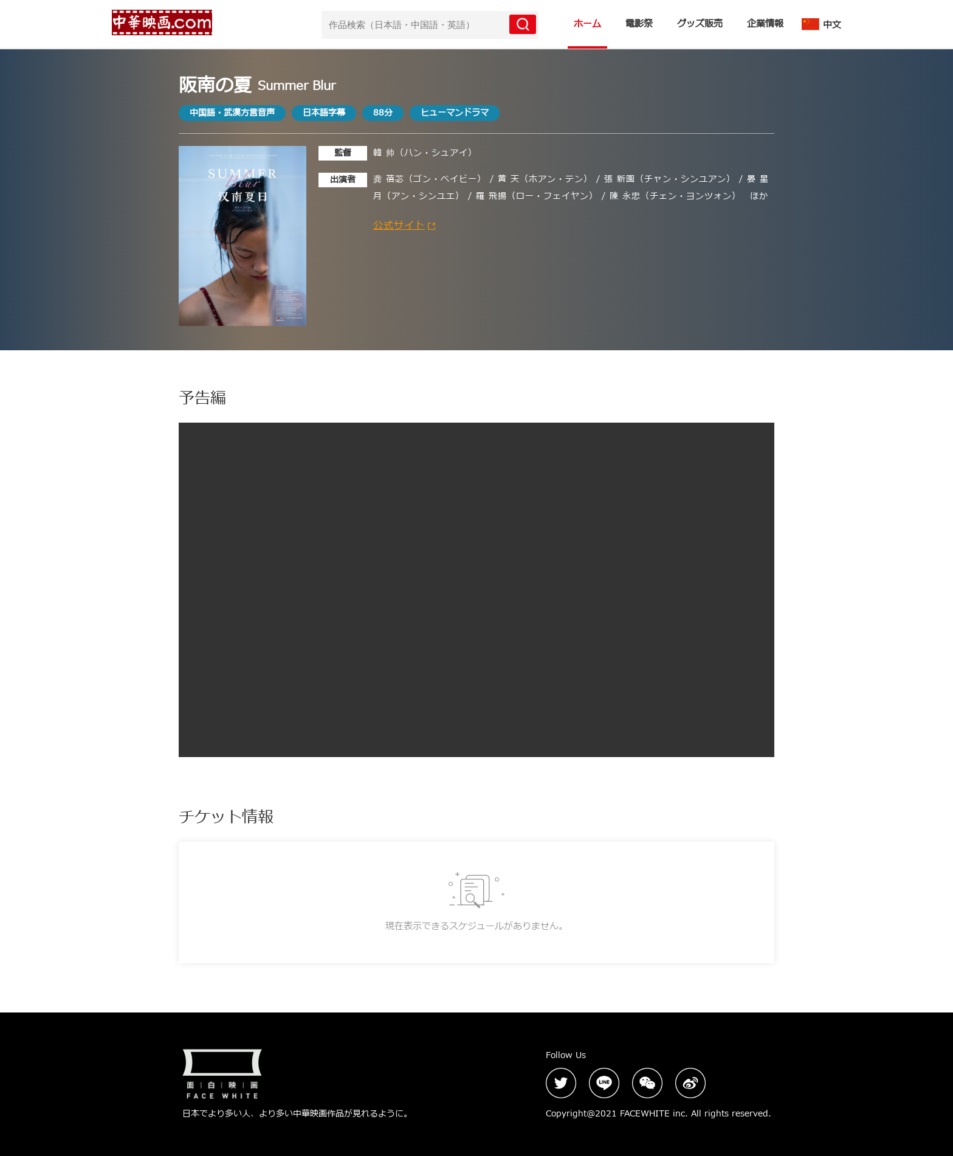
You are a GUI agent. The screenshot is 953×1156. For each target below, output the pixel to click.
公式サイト (404, 225)
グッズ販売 (700, 24)
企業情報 (765, 24)
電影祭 (639, 24)
